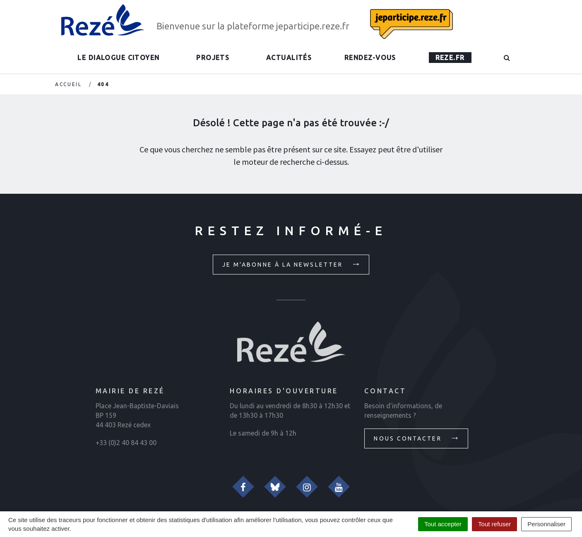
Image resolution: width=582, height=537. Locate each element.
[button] (507, 57)
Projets (212, 57)
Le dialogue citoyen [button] (118, 57)
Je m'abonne (292, 264)
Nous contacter (417, 438)
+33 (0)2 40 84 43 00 (126, 442)
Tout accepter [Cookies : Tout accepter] (443, 523)
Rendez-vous (370, 57)
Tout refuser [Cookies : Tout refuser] (494, 523)
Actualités (289, 57)
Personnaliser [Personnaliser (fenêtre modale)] (546, 523)
